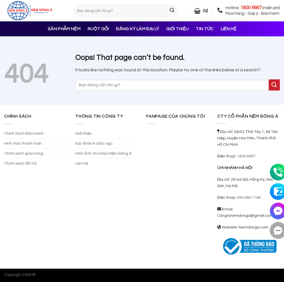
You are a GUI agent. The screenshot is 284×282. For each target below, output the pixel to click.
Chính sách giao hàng (23, 153)
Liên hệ (228, 29)
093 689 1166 (249, 197)
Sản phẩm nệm (64, 29)
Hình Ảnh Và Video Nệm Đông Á (103, 153)
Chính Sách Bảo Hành (24, 133)
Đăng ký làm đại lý (137, 29)
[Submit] (172, 11)
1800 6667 (251, 7)
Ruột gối (98, 29)
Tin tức (204, 29)
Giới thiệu (177, 29)
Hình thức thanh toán (23, 143)
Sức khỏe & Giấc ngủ (93, 143)
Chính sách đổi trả (20, 163)
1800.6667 (246, 156)
